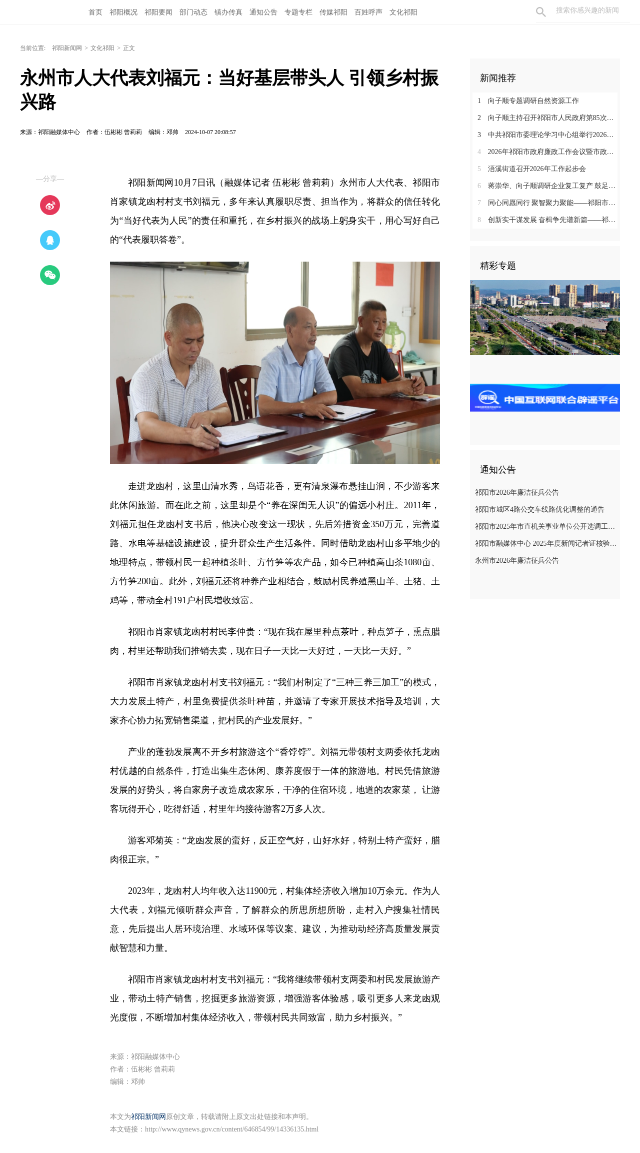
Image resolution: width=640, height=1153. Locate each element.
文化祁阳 (404, 12)
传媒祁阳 (334, 12)
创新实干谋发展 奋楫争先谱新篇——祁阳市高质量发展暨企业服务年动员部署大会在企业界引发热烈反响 (549, 220)
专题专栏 (298, 12)
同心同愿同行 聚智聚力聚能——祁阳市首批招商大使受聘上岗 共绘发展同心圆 (549, 203)
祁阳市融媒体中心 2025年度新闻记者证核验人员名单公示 (546, 543)
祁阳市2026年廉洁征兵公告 (517, 492)
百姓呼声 (368, 12)
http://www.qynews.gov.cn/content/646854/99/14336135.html (231, 1129)
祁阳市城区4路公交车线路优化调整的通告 (539, 509)
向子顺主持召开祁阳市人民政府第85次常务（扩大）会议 (549, 118)
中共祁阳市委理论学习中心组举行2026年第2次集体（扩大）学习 (549, 135)
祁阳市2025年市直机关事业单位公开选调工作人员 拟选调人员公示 (546, 526)
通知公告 (264, 12)
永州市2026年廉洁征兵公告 (517, 560)
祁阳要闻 (158, 12)
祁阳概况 (124, 12)
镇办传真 (228, 12)
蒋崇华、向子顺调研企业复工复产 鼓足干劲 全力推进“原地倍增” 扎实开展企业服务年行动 (549, 186)
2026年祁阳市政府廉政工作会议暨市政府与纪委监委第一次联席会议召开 (549, 152)
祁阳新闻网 (67, 48)
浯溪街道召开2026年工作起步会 (532, 169)
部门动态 (194, 12)
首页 (95, 12)
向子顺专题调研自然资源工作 (528, 101)
